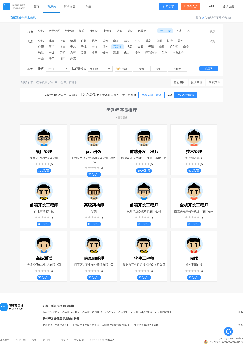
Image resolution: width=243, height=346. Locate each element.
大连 (94, 46)
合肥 (41, 46)
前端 (81, 30)
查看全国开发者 (151, 95)
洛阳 (62, 58)
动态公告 (5, 340)
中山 (41, 58)
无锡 (151, 46)
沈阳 (129, 46)
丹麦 (73, 58)
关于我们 (47, 340)
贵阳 (84, 52)
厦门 (51, 46)
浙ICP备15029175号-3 (231, 338)
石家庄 (117, 46)
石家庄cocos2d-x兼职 (116, 312)
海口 (51, 58)
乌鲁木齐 (178, 52)
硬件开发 (165, 30)
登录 (225, 6)
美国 (94, 52)
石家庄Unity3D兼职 (141, 312)
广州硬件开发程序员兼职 (145, 325)
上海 (62, 40)
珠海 (41, 52)
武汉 (127, 40)
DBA (189, 30)
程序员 (51, 6)
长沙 (170, 40)
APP (212, 6)
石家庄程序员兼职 (39, 82)
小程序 (107, 30)
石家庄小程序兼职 (92, 312)
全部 (41, 30)
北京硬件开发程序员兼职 (56, 325)
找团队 (208, 68)
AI (153, 30)
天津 (84, 46)
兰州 (164, 52)
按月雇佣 (196, 82)
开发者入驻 (190, 6)
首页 (36, 6)
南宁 (186, 46)
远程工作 (110, 339)
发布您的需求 (185, 95)
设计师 (69, 30)
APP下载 (21, 340)
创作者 (177, 68)
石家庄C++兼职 (51, 312)
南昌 (162, 46)
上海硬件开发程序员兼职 (85, 325)
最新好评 (214, 82)
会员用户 (123, 68)
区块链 (142, 30)
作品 (88, 6)
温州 (116, 52)
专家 (141, 68)
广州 (84, 40)
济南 (62, 46)
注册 (232, 6)
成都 (105, 40)
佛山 (127, 52)
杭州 (94, 40)
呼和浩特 (151, 52)
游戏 (119, 30)
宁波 (51, 52)
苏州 (180, 40)
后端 (130, 30)
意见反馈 (79, 340)
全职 (158, 68)
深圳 (73, 40)
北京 (51, 40)
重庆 (148, 40)
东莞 (73, 52)
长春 (105, 52)
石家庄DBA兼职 (163, 312)
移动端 (94, 30)
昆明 (62, 52)
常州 (137, 52)
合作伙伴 (63, 340)
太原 (140, 46)
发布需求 (168, 6)
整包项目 (179, 82)
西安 (137, 40)
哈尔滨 (174, 46)
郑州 (159, 40)
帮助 (34, 340)
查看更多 (121, 117)
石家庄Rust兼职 (71, 312)
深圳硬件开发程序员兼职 (115, 325)
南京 (116, 40)
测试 (178, 30)
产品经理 (54, 30)
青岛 (73, 46)
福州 (105, 46)
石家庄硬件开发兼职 (23, 17)
